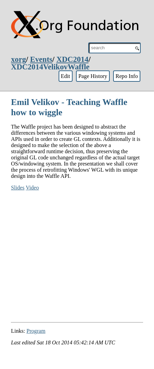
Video (32, 187)
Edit (65, 76)
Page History (92, 76)
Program (36, 331)
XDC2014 (72, 59)
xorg (18, 59)
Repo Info (126, 76)
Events (41, 59)
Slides (18, 187)
